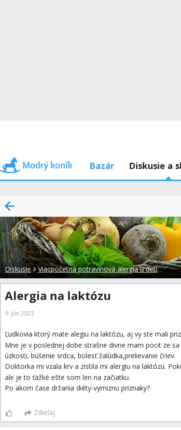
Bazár (101, 165)
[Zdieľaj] (40, 413)
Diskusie (18, 269)
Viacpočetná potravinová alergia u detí (97, 269)
